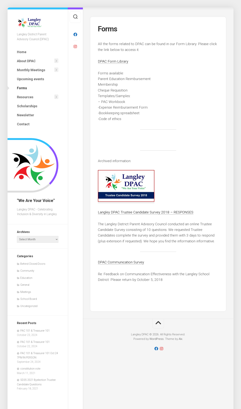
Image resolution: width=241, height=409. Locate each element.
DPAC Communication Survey (121, 262)
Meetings (25, 291)
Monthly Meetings (31, 70)
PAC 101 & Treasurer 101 (35, 330)
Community (27, 270)
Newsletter (25, 115)
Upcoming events (30, 79)
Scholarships (27, 106)
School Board (28, 298)
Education (26, 277)
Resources (25, 97)
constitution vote (30, 368)
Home (21, 52)
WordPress (156, 339)
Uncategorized (28, 306)
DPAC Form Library (113, 61)
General (24, 284)
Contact (23, 124)
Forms (22, 88)
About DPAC (26, 61)
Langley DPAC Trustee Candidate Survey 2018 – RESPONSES (146, 212)
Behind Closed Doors (32, 263)
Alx (180, 339)
